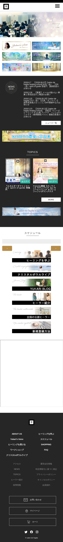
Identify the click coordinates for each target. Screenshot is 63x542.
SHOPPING (46, 444)
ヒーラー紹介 (17, 480)
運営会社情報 (46, 464)
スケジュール (46, 439)
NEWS (17, 469)
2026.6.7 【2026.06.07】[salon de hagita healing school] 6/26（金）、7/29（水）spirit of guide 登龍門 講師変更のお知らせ (41, 85)
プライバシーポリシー (46, 474)
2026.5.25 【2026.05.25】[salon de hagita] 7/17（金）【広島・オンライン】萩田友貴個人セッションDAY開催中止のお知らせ (42, 101)
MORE (51, 200)
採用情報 (17, 485)
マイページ (33, 510)
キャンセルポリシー (46, 480)
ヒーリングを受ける (17, 444)
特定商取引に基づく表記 (46, 469)
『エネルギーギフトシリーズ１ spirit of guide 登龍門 (17, 188)
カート (32, 521)
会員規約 (46, 485)
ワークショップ (17, 450)
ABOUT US (17, 434)
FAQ (46, 450)
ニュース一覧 (51, 123)
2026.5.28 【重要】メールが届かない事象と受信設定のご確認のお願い (42, 93)
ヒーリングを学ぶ (46, 434)
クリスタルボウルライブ (17, 455)
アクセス (17, 464)
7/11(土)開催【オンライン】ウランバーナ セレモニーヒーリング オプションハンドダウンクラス (44, 188)
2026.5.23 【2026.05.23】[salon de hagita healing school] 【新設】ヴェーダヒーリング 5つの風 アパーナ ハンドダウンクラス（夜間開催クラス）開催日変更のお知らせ (42, 112)
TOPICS (17, 474)
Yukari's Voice (16, 439)
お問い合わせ (32, 499)
